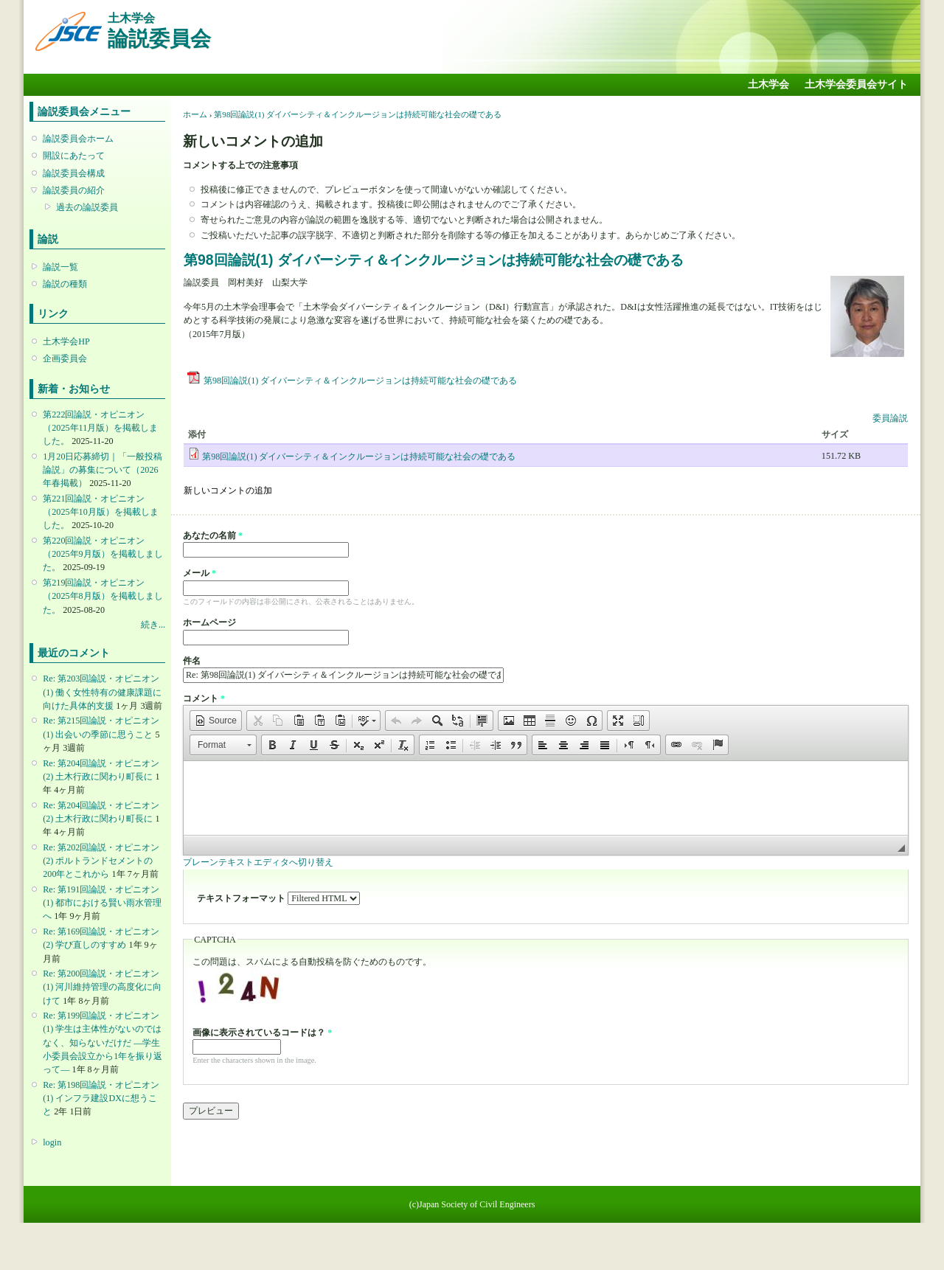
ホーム (195, 114)
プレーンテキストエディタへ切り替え (258, 862)
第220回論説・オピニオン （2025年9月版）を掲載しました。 (102, 553)
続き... (153, 625)
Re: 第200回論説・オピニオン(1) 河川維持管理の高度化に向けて (102, 986)
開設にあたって (74, 155)
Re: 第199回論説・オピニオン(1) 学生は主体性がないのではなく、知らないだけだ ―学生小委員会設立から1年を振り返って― (102, 1042)
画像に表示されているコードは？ (262, 1032)
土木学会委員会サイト (856, 84)
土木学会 (768, 84)
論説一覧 (60, 267)
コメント (204, 698)
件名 (192, 661)
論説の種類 (65, 284)
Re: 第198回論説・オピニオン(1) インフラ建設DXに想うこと (101, 1098)
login (52, 1142)
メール (199, 573)
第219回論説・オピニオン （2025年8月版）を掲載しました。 (102, 595)
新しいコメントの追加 (228, 490)
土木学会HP (66, 341)
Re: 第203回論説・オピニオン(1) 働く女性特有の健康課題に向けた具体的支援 (102, 691)
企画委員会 (65, 358)
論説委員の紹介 (74, 190)
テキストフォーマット (242, 898)
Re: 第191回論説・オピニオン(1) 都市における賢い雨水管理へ (102, 902)
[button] (215, 720)
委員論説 (890, 418)
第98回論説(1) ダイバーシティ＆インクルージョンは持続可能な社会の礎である (358, 114)
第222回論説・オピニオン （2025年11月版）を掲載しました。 (100, 427)
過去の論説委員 (87, 207)
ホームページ (209, 622)
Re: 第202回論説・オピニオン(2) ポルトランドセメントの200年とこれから (101, 860)
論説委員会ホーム (78, 138)
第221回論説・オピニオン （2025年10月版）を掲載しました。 (100, 511)
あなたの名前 (213, 535)
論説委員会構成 (74, 173)
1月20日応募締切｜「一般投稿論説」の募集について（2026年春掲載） (102, 469)
